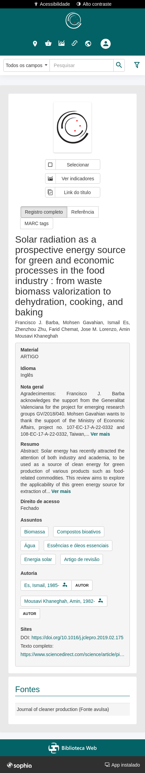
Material (29, 349)
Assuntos (31, 520)
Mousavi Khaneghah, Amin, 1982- (59, 601)
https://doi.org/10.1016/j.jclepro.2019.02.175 (77, 637)
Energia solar (38, 559)
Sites (26, 629)
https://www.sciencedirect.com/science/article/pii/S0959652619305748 (72, 654)
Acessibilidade (52, 3)
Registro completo (44, 212)
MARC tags (37, 223)
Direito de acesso (40, 501)
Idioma (28, 368)
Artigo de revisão (81, 559)
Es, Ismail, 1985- (41, 585)
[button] (35, 43)
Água (29, 545)
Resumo (30, 444)
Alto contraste (94, 3)
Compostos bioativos (79, 531)
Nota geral (32, 387)
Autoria (29, 573)
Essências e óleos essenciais (78, 545)
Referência (82, 212)
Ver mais (100, 434)
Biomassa (34, 531)
